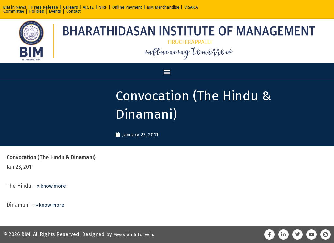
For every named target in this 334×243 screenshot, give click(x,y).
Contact (97, 11)
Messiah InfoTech (134, 234)
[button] (167, 71)
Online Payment (140, 7)
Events (77, 11)
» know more (52, 186)
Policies (57, 11)
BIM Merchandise (181, 7)
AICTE (97, 7)
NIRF (113, 7)
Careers (77, 7)
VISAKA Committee (23, 11)
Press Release (49, 7)
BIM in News (16, 7)
